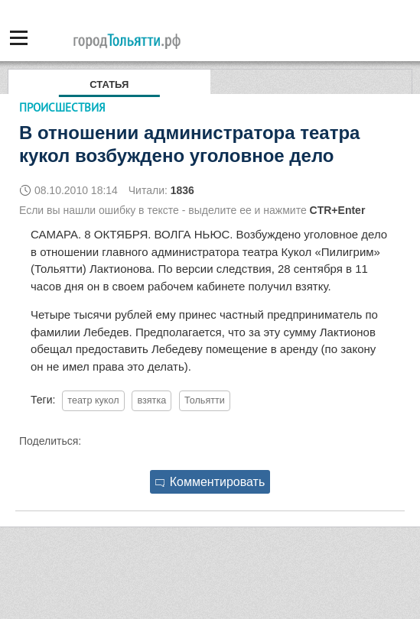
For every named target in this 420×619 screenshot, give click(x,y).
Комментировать (210, 481)
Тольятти (204, 400)
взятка (151, 400)
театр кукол (93, 400)
